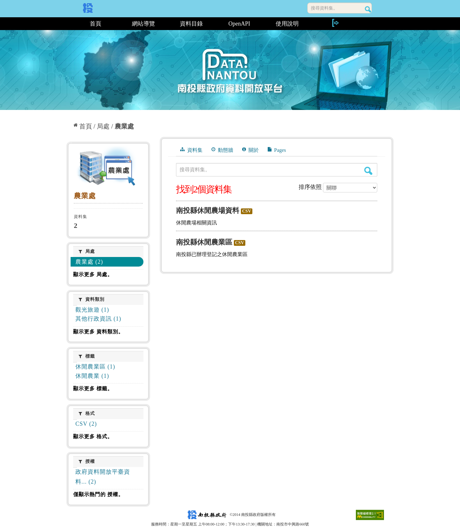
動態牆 (222, 150)
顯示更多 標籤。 (93, 388)
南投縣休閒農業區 (204, 242)
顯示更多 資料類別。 (98, 331)
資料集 (191, 150)
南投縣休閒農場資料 (207, 210)
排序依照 (310, 187)
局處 (103, 126)
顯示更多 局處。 (93, 274)
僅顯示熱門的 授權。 (98, 494)
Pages (277, 150)
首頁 (95, 23)
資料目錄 (191, 23)
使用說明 (287, 23)
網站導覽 (143, 23)
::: (68, 23)
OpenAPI (239, 23)
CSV (246, 211)
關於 (250, 150)
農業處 (124, 126)
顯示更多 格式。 (93, 436)
